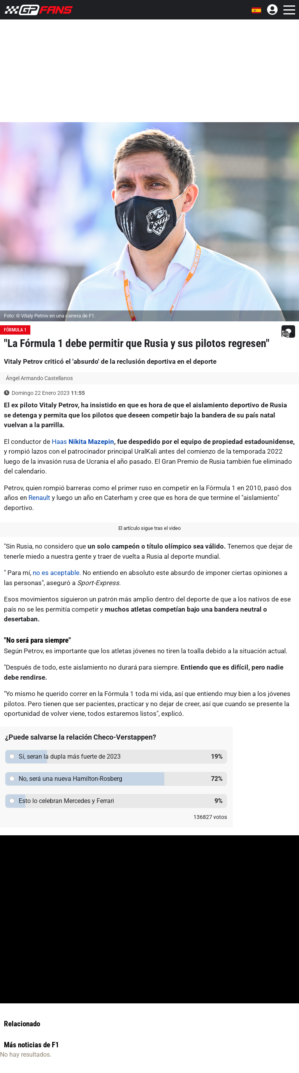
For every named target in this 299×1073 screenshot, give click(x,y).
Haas (59, 441)
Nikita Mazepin (91, 441)
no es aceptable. (58, 573)
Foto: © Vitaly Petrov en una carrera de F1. (49, 316)
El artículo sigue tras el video (149, 528)
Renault (39, 497)
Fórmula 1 (15, 330)
